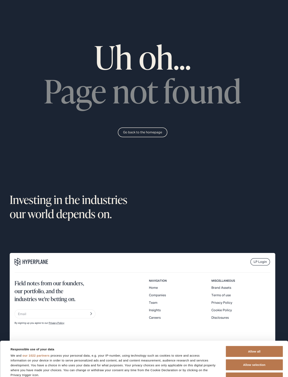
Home (153, 288)
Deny (254, 341)
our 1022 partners (36, 319)
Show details (169, 369)
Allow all (254, 315)
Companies (157, 295)
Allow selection (254, 328)
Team (153, 303)
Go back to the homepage (142, 132)
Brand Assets (221, 288)
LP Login (260, 262)
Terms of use (221, 295)
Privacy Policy (221, 303)
